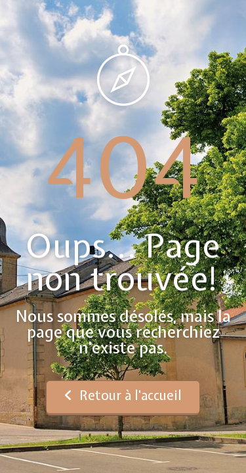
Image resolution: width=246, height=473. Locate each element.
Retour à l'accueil (123, 395)
